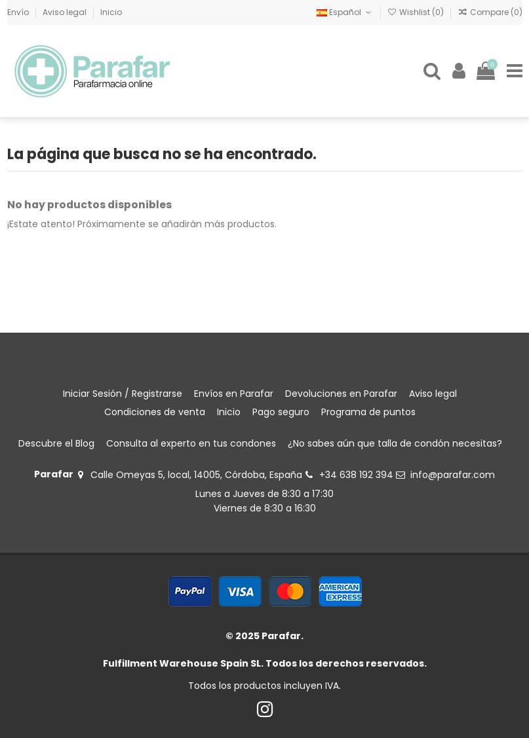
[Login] (458, 71)
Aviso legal (65, 12)
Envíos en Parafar (233, 393)
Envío (19, 12)
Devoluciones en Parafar (341, 393)
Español (345, 12)
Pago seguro (280, 411)
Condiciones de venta (154, 411)
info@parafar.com (452, 474)
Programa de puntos (368, 411)
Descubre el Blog (56, 443)
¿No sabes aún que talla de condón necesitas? (395, 443)
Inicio (111, 12)
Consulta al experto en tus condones (191, 443)
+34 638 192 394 (356, 474)
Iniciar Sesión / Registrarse (122, 393)
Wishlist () (416, 12)
